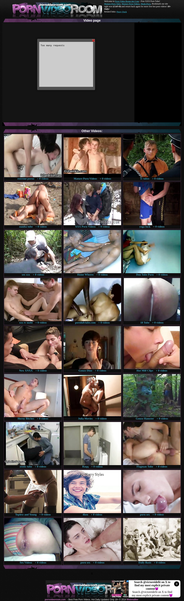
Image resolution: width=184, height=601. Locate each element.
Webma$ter (132, 599)
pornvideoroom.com (55, 599)
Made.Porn (146, 4)
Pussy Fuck (122, 12)
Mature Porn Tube (112, 4)
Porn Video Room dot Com (127, 1)
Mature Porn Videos (131, 4)
